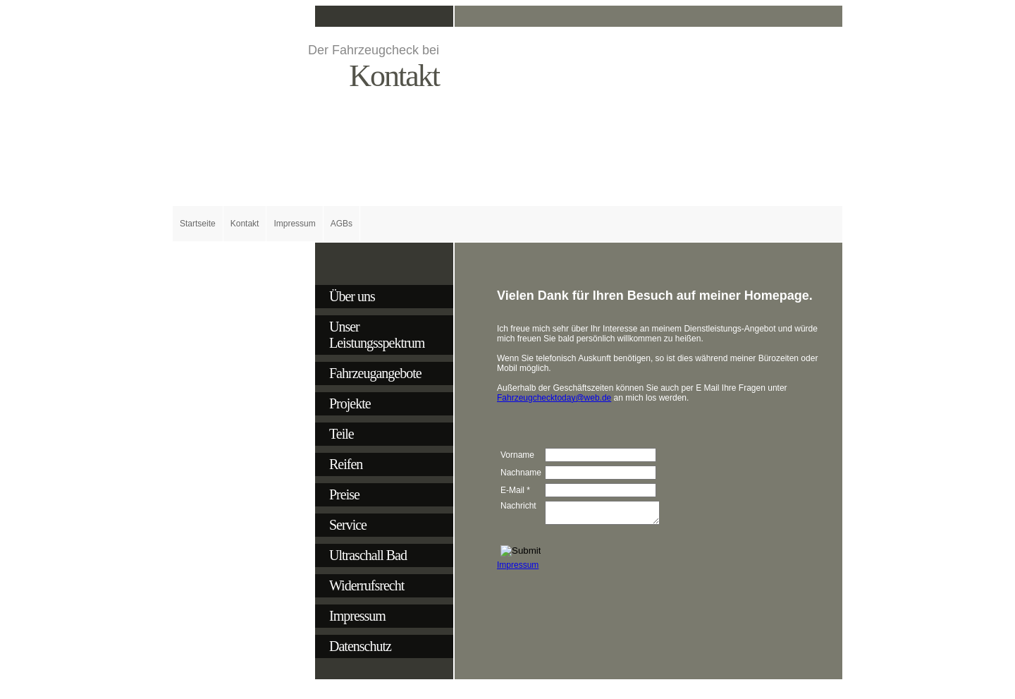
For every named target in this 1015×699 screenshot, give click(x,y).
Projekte (350, 403)
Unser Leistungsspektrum (376, 335)
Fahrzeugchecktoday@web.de (554, 398)
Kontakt (244, 224)
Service (348, 525)
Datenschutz (360, 646)
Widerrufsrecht (366, 585)
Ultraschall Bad (368, 555)
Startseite (198, 224)
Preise (344, 494)
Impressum (294, 224)
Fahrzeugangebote (375, 373)
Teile (341, 434)
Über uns (352, 296)
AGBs (341, 224)
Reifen (345, 464)
